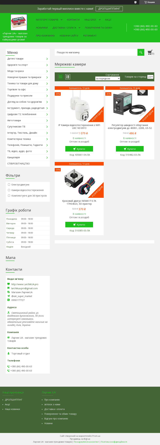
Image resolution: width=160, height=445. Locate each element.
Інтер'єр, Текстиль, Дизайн (22, 132)
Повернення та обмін (98, 27)
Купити (81, 148)
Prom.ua (96, 436)
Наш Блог (90, 19)
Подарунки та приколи (19, 95)
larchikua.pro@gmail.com (24, 288)
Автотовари (14, 120)
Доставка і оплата (64, 27)
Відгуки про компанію (56, 418)
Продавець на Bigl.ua (80, 439)
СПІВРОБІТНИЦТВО (18, 163)
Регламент (90, 35)
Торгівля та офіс (16, 89)
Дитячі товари (15, 58)
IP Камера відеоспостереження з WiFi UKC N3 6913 (79, 127)
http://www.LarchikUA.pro (24, 284)
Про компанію (45, 35)
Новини (48, 423)
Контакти (73, 19)
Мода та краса (15, 71)
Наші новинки (12, 409)
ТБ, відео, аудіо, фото (19, 151)
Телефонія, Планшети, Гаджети (25, 144)
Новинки (42, 27)
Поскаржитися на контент (86, 441)
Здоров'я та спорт (17, 64)
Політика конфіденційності (114, 441)
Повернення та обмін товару (60, 413)
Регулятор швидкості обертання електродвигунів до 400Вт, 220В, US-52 (130, 127)
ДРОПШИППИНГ (109, 8)
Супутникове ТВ (16, 126)
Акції (108, 19)
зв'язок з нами (52, 404)
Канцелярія (13, 157)
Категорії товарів (47, 19)
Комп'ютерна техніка (19, 138)
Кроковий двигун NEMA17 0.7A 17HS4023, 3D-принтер (79, 202)
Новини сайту (69, 35)
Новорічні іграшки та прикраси (24, 77)
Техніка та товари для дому (22, 83)
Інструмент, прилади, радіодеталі (25, 107)
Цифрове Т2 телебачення (21, 114)
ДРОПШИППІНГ (13, 399)
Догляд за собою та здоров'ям (24, 101)
